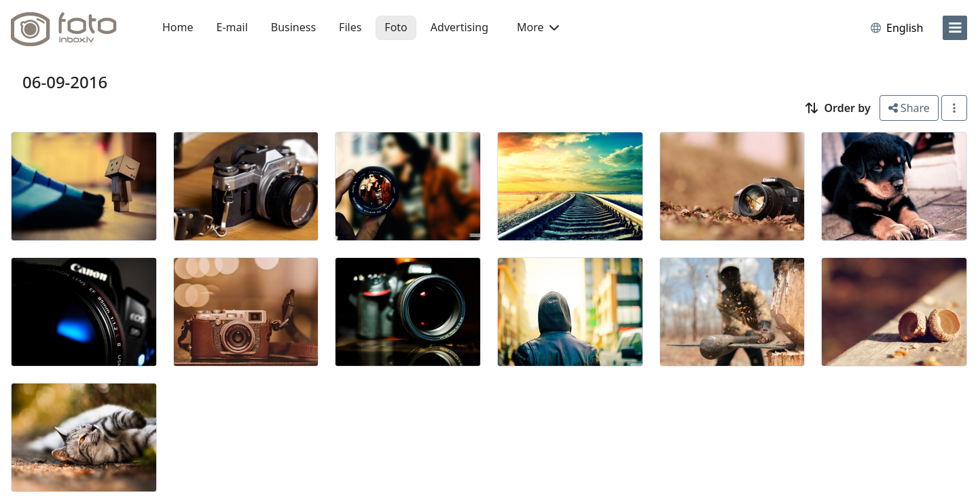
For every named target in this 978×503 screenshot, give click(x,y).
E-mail (232, 27)
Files (350, 27)
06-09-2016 (64, 82)
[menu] (955, 28)
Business (293, 27)
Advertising (459, 27)
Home (178, 27)
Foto (395, 27)
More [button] (538, 27)
